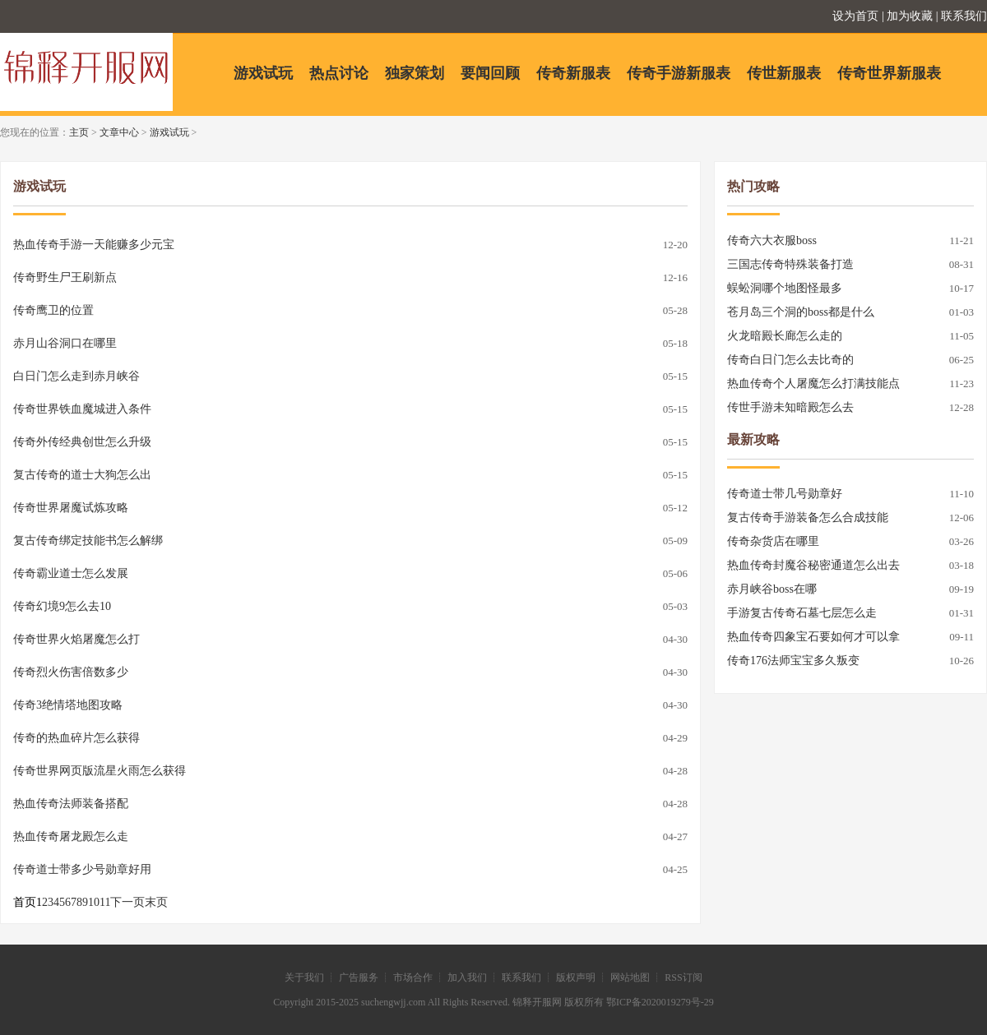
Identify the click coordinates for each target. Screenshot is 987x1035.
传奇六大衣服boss (772, 240)
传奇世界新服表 (889, 73)
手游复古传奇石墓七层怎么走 (802, 613)
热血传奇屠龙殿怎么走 (70, 836)
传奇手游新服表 (678, 73)
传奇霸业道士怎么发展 (70, 573)
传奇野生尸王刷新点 (65, 277)
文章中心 (119, 132)
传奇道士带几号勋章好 (784, 493)
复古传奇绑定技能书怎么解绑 (88, 540)
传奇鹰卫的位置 (53, 310)
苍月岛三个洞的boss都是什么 (800, 312)
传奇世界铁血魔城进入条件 (82, 409)
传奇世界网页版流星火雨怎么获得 (99, 771)
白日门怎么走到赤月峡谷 (76, 376)
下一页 (127, 902)
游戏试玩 (263, 73)
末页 (156, 902)
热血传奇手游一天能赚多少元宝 (93, 244)
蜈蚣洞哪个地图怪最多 (784, 288)
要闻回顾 (490, 73)
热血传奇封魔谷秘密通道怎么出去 (813, 565)
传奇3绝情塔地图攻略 (68, 705)
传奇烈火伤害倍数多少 (70, 672)
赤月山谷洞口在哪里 (65, 343)
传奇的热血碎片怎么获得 (76, 738)
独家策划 (414, 73)
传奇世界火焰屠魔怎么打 (76, 639)
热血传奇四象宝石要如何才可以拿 (813, 637)
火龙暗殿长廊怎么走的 (784, 336)
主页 (79, 132)
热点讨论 (338, 73)
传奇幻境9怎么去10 (62, 606)
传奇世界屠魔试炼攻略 (70, 507)
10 (94, 902)
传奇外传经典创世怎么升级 (82, 442)
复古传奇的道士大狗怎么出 (82, 475)
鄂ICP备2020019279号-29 (660, 1002)
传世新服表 (784, 73)
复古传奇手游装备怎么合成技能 (807, 517)
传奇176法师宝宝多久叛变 (793, 660)
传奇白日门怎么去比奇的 (790, 359)
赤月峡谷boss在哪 (772, 589)
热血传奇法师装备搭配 (70, 803)
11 (105, 902)
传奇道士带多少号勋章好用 (82, 869)
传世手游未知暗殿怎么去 (790, 407)
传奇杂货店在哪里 (773, 541)
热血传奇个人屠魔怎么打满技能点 (813, 383)
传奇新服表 (573, 73)
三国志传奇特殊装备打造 (790, 264)
